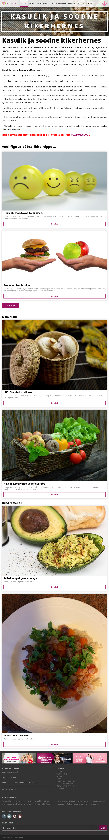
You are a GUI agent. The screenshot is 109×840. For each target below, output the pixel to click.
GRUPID (32, 3)
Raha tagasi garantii (66, 781)
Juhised (60, 776)
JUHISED (53, 3)
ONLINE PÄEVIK (42, 3)
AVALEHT (24, 3)
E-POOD (81, 3)
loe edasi (54, 224)
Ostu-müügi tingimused (67, 786)
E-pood (60, 779)
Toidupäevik (62, 774)
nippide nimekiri (10, 305)
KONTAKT (89, 3)
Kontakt (60, 788)
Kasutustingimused (65, 784)
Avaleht (60, 772)
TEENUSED (72, 3)
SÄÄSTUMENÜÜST (80, 135)
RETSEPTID (62, 3)
